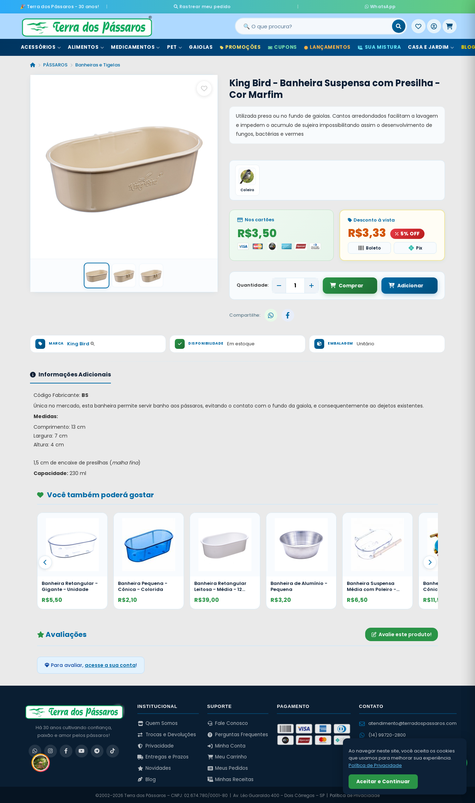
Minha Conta (226, 744)
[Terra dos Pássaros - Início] (86, 24)
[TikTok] (112, 749)
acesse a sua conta (110, 663)
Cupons (282, 45)
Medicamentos (135, 45)
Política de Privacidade (375, 765)
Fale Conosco (227, 722)
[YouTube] (81, 749)
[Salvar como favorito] (204, 86)
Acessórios (41, 45)
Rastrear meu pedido (261, 5)
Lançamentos (327, 45)
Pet (174, 45)
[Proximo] (430, 561)
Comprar (346, 283)
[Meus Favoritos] (418, 24)
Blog (146, 777)
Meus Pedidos (227, 766)
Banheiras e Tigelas (97, 63)
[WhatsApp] (35, 749)
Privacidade (155, 744)
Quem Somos (157, 722)
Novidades (154, 766)
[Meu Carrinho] (450, 24)
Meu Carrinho (227, 755)
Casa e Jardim (431, 45)
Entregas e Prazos (163, 755)
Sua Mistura (379, 45)
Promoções (240, 45)
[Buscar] (398, 24)
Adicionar (399, 283)
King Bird (81, 342)
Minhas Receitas (230, 777)
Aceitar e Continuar (383, 781)
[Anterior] (45, 561)
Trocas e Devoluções (166, 733)
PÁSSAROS (55, 63)
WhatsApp (321, 5)
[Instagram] (50, 749)
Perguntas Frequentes (237, 733)
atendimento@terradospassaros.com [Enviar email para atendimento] (408, 722)
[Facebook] (66, 749)
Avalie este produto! (402, 632)
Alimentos (86, 45)
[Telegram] (97, 749)
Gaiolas (201, 45)
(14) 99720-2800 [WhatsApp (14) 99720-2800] (382, 733)
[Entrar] (434, 24)
